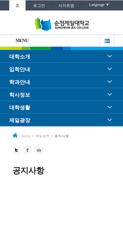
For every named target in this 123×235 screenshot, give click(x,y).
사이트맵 (66, 5)
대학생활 (19, 107)
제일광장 (19, 120)
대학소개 (19, 56)
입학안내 (19, 69)
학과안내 (19, 82)
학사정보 (19, 95)
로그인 (39, 5)
